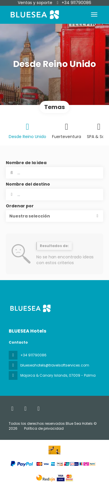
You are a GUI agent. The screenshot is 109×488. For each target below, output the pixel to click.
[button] (54, 216)
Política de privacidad (44, 428)
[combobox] (54, 194)
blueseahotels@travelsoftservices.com (54, 365)
